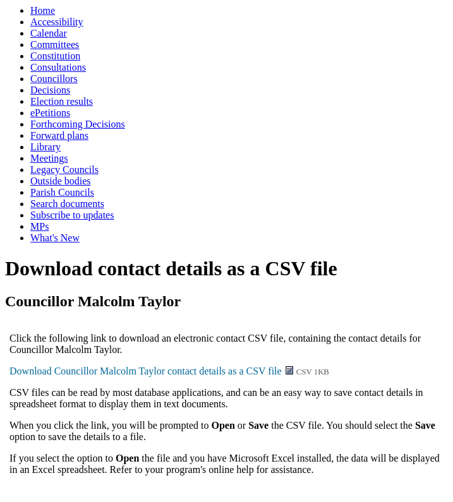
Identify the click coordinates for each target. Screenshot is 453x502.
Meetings (49, 158)
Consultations (58, 67)
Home (42, 10)
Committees (54, 44)
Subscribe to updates (72, 215)
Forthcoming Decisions (77, 124)
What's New (55, 237)
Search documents (67, 203)
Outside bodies (60, 181)
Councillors (54, 78)
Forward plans (59, 135)
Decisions (50, 90)
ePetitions (50, 112)
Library (45, 146)
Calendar (48, 33)
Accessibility (56, 21)
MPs (39, 226)
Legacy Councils (64, 169)
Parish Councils (62, 192)
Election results (61, 101)
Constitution (55, 56)
